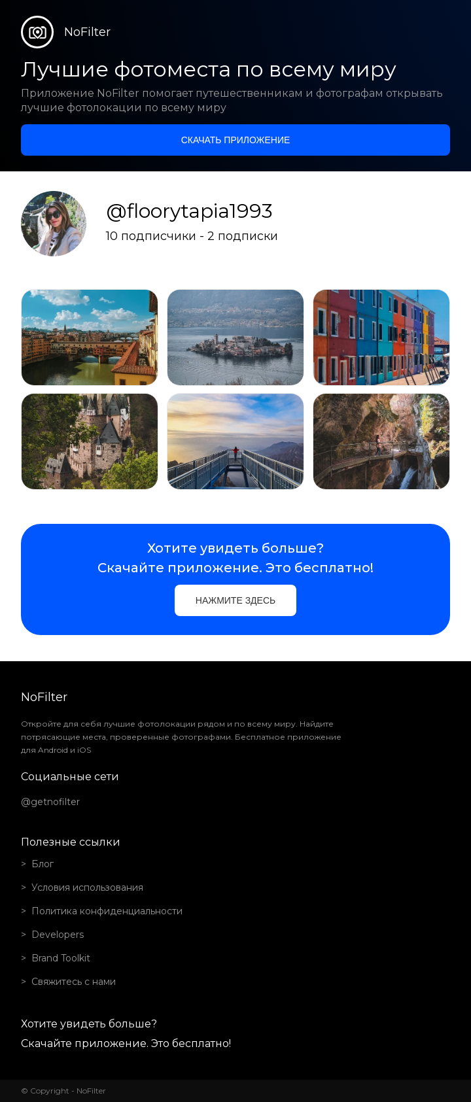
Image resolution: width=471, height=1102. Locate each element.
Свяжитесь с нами (73, 982)
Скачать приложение (235, 140)
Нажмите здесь (235, 600)
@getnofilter (50, 802)
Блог (42, 864)
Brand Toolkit (60, 958)
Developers (57, 934)
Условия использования (87, 887)
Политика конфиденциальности (107, 911)
